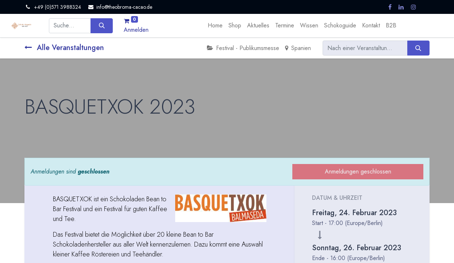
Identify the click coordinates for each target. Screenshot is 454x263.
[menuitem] (215, 25)
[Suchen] (102, 25)
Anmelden (136, 30)
